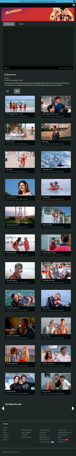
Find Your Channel (26, 437)
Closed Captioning (45, 430)
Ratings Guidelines (45, 437)
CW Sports (6, 435)
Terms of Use (52, 1)
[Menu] (74, 5)
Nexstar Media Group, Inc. (65, 432)
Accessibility (43, 432)
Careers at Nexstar (63, 435)
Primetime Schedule (26, 430)
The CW (3, 5)
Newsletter (24, 435)
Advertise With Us (44, 439)
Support (5, 439)
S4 (17, 91)
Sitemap (60, 437)
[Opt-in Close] (74, 1)
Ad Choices (43, 435)
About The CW (62, 430)
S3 (7, 91)
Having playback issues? (65, 68)
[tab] (9, 24)
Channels (5, 437)
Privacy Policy (42, 1)
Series (5, 430)
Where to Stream (25, 432)
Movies (5, 432)
